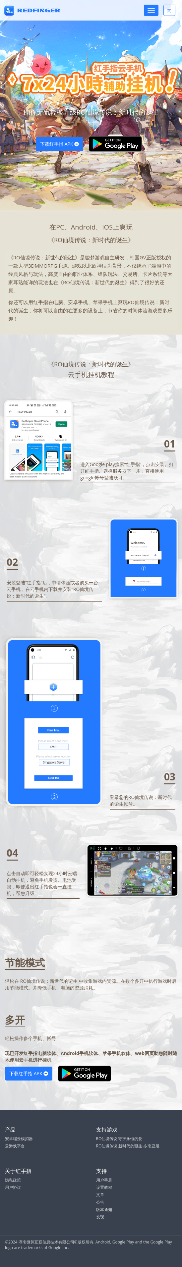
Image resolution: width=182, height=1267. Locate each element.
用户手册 (104, 1180)
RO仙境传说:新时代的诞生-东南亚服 (128, 1146)
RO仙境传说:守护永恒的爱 (119, 1138)
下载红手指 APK (59, 144)
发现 (100, 1217)
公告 (100, 1202)
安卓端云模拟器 (19, 1138)
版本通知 (104, 1209)
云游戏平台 (15, 1146)
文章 (100, 1194)
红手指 (40, 302)
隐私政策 (13, 1180)
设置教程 (104, 1187)
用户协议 (13, 1187)
